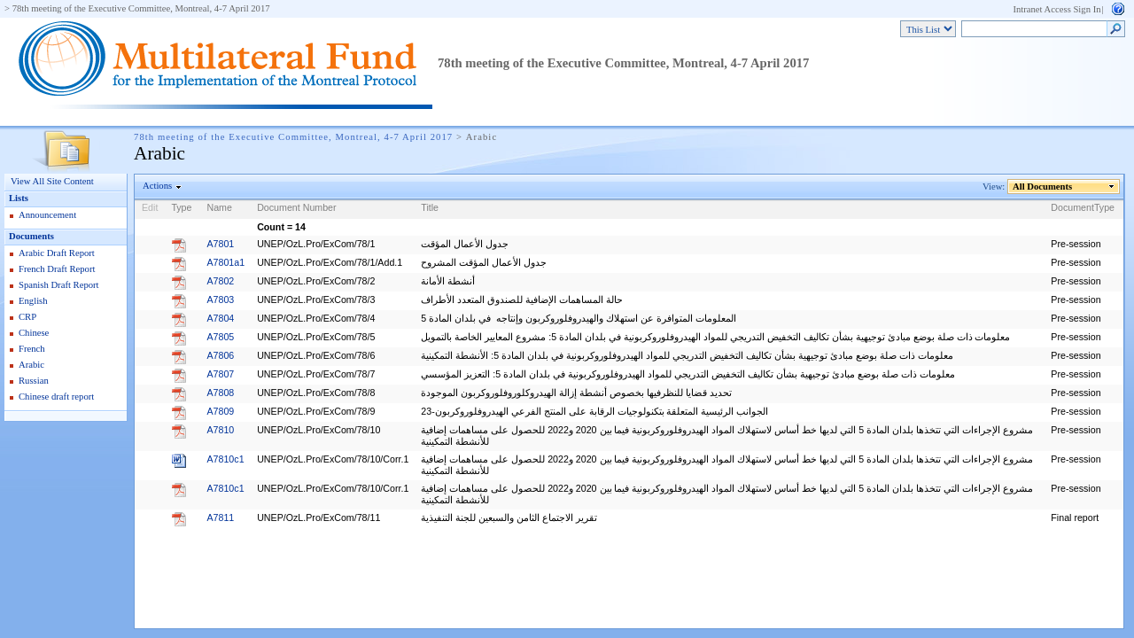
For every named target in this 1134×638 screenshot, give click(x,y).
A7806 (220, 355)
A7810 (220, 429)
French (32, 349)
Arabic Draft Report (57, 253)
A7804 (220, 318)
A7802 (220, 281)
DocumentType (1083, 207)
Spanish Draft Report (59, 285)
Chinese (34, 333)
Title (430, 207)
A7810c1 (225, 459)
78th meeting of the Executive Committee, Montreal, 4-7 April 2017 (141, 8)
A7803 (220, 299)
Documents (31, 236)
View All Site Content (52, 181)
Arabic (31, 365)
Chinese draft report (56, 396)
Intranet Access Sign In (1056, 9)
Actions (158, 186)
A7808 (220, 392)
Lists (18, 198)
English (33, 301)
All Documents (1043, 186)
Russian (34, 380)
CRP (27, 317)
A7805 (220, 336)
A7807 (220, 374)
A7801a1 (225, 262)
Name (218, 207)
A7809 (220, 411)
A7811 (220, 517)
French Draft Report (57, 269)
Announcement (47, 215)
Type (181, 207)
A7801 (220, 243)
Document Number (296, 207)
